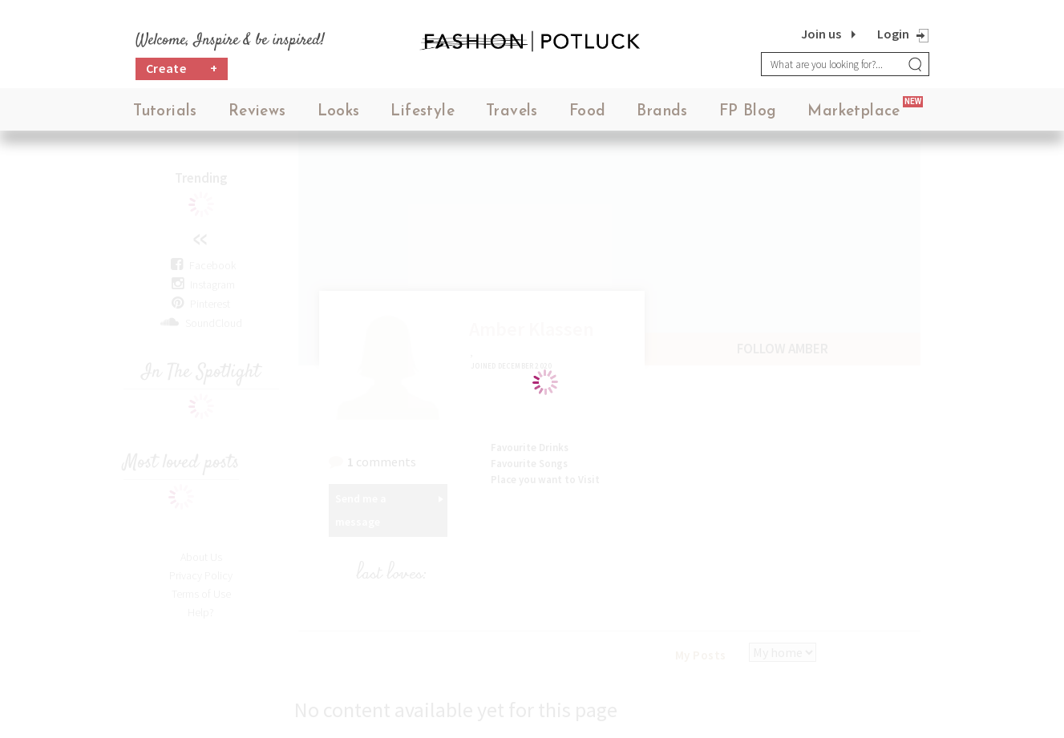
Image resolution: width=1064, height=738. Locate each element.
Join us (821, 34)
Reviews (257, 111)
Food (587, 111)
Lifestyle (422, 111)
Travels (512, 111)
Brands (662, 111)
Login (893, 33)
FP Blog (748, 111)
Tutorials (165, 111)
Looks (339, 111)
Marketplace (853, 111)
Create (182, 68)
